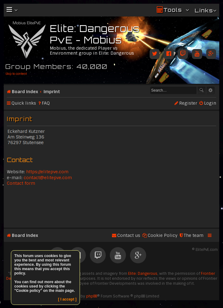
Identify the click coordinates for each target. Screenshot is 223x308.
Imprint (52, 91)
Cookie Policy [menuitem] (163, 235)
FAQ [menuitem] (46, 103)
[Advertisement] (111, 206)
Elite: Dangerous (142, 273)
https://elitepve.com (47, 171)
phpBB (91, 296)
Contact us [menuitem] (128, 235)
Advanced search (210, 90)
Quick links (24, 103)
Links (204, 10)
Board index (25, 91)
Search (201, 90)
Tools (172, 10)
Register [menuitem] (188, 103)
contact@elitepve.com (48, 177)
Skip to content (16, 74)
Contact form (21, 183)
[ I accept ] (67, 299)
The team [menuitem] (193, 235)
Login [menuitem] (210, 103)
